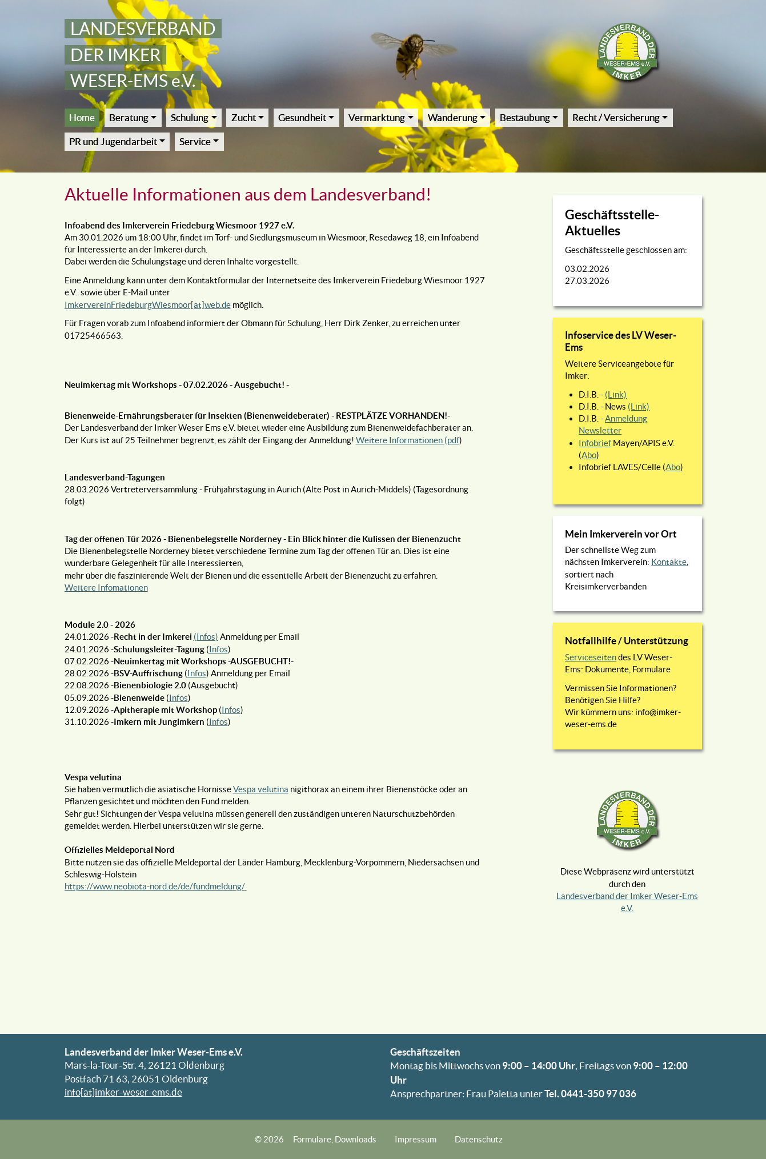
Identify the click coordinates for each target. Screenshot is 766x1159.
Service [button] (195, 142)
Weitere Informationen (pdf (407, 440)
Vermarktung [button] (376, 118)
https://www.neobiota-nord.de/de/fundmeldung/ (155, 886)
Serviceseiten (590, 657)
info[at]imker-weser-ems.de (123, 1092)
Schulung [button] (189, 118)
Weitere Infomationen (106, 587)
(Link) (616, 394)
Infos (218, 649)
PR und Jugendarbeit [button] (113, 142)
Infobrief (595, 443)
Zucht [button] (243, 118)
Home (82, 118)
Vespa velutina (260, 789)
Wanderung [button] (453, 118)
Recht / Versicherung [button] (616, 118)
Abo (588, 455)
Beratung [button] (129, 118)
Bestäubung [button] (525, 118)
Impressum (415, 1139)
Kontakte (669, 562)
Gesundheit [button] (302, 118)
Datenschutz (479, 1139)
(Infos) (206, 636)
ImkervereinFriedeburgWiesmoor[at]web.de (148, 305)
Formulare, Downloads (334, 1139)
